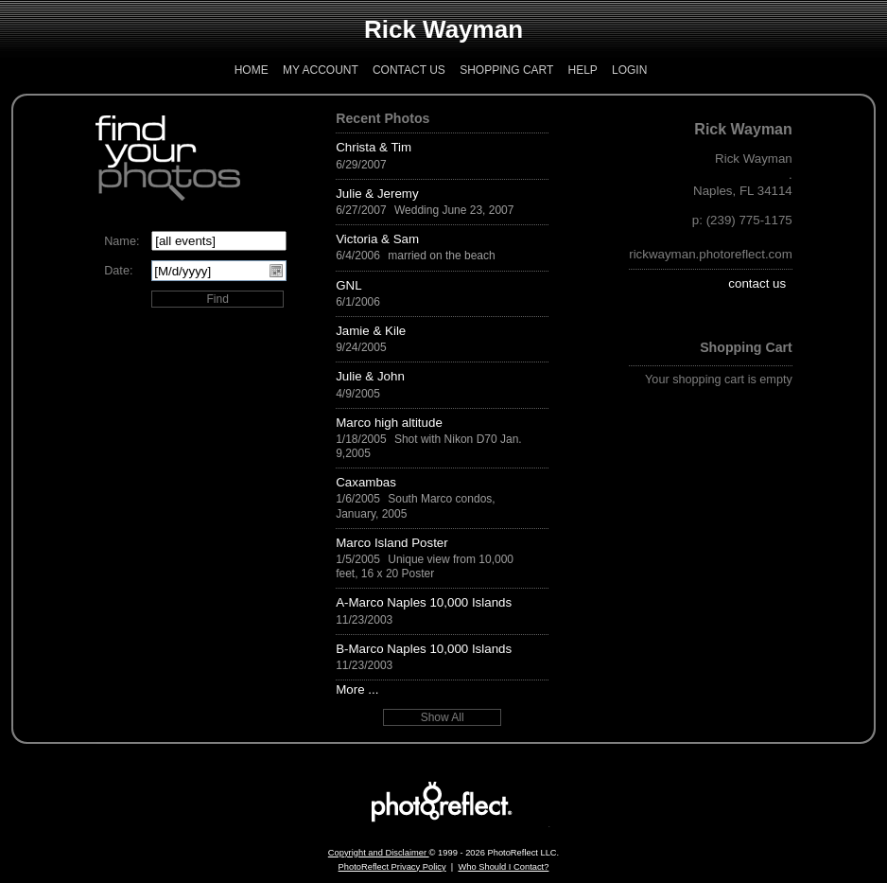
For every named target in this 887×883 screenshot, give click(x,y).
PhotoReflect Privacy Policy (392, 867)
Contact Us (409, 70)
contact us (757, 283)
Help (582, 70)
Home (252, 70)
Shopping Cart (506, 70)
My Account (320, 70)
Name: (121, 241)
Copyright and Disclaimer (378, 852)
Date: (118, 270)
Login (629, 70)
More (350, 689)
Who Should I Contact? (503, 867)
